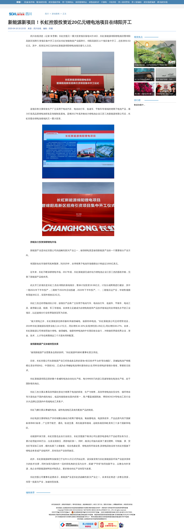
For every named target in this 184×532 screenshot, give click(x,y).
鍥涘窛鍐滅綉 (149, 2)
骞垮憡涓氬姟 (77, 504)
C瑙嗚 (104, 2)
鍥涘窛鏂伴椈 (54, 2)
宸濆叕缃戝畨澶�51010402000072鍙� (85, 512)
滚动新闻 (55, 14)
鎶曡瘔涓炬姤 (128, 504)
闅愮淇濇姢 (107, 504)
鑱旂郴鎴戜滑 (87, 504)
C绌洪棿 (112, 2)
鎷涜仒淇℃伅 (97, 504)
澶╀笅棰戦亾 (68, 2)
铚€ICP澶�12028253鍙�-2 (61, 512)
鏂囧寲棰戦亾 (81, 2)
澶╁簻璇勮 (137, 2)
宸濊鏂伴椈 (29, 2)
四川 (47, 14)
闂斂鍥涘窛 (41, 2)
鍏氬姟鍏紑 (94, 2)
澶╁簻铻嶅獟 (124, 2)
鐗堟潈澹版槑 (66, 504)
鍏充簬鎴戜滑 (56, 504)
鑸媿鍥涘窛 (162, 2)
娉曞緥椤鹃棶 (117, 504)
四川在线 (37, 28)
